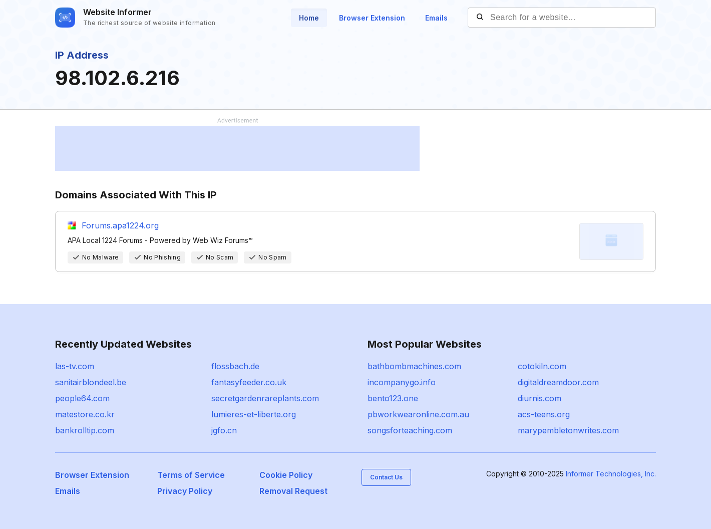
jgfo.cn (224, 430)
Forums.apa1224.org (120, 225)
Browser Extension (372, 18)
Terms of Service (191, 475)
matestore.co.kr (85, 414)
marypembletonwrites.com (568, 430)
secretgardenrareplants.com (265, 398)
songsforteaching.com (410, 430)
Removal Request (293, 491)
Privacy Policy (184, 491)
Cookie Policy (285, 475)
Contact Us (386, 477)
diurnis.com (539, 398)
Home (309, 18)
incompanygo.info (402, 382)
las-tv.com (74, 366)
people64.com (82, 398)
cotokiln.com (542, 366)
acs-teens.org (544, 414)
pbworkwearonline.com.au (418, 414)
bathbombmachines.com (414, 366)
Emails (436, 18)
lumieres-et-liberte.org (253, 414)
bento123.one (393, 398)
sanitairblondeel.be (90, 382)
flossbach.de (235, 366)
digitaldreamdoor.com (558, 382)
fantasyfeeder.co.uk (248, 382)
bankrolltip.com (84, 430)
